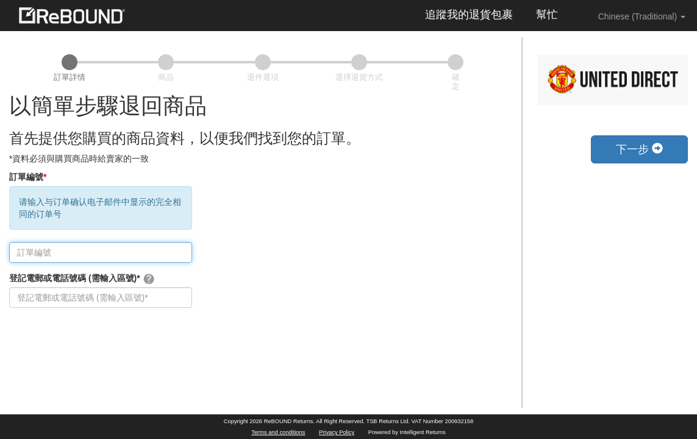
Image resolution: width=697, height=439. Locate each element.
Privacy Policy (336, 432)
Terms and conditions (278, 432)
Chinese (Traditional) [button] (633, 16)
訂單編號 (27, 177)
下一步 (639, 149)
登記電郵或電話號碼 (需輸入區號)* (82, 278)
